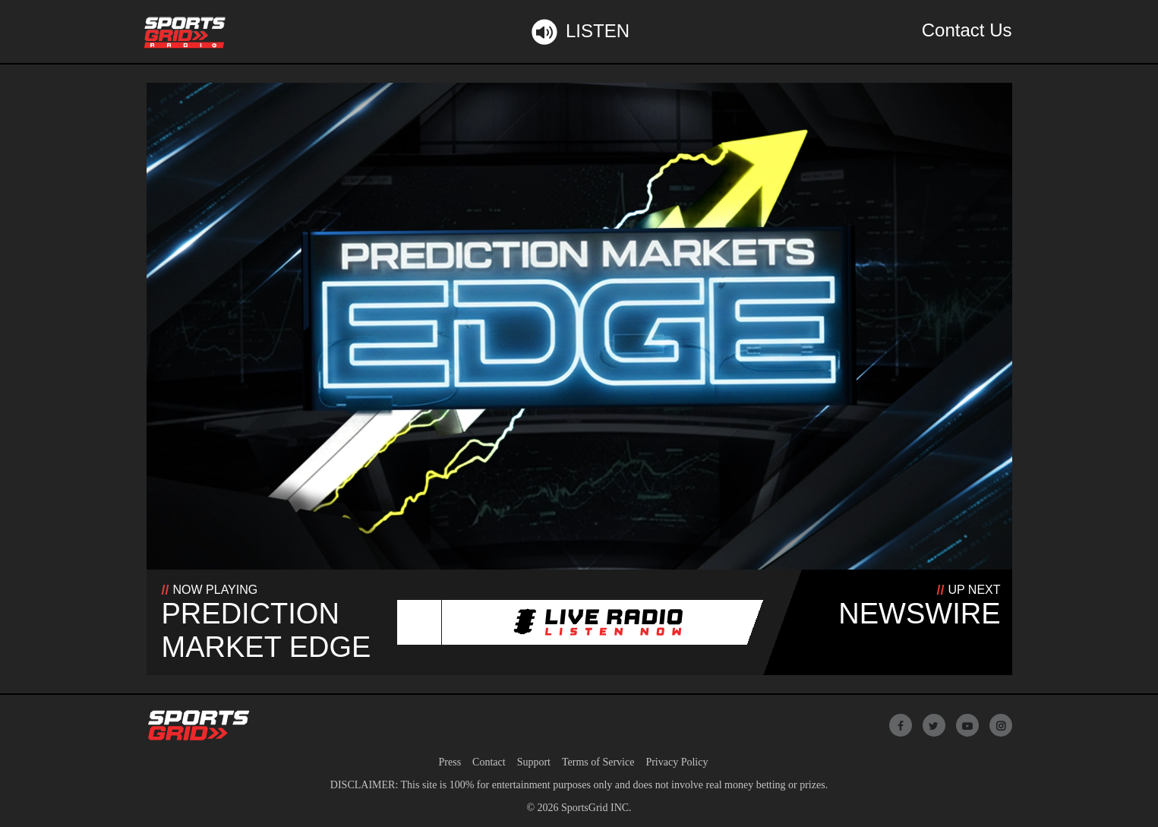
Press (450, 762)
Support (534, 762)
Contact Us (967, 30)
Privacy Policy (676, 762)
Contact (489, 762)
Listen (579, 32)
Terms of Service (598, 762)
